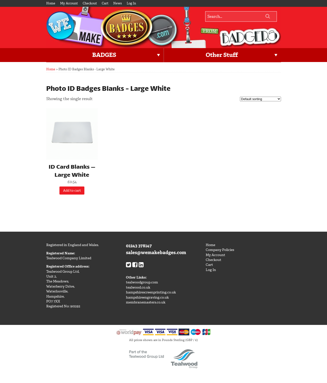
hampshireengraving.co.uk (147, 297)
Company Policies (220, 250)
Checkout (90, 3)
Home (50, 3)
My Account (69, 3)
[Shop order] (260, 99)
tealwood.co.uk (138, 287)
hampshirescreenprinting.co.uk (151, 292)
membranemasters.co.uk (145, 302)
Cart (105, 3)
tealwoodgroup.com (142, 282)
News (117, 3)
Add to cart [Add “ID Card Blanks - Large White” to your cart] (72, 190)
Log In (131, 3)
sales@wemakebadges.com (156, 252)
